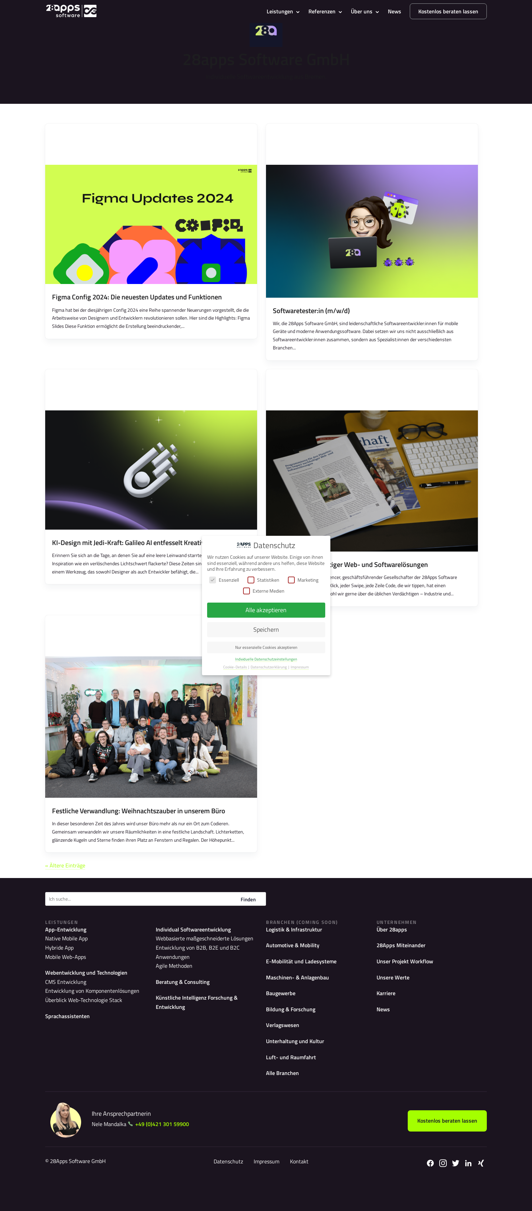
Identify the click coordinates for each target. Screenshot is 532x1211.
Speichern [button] (266, 629)
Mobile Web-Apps (62, 979)
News (394, 11)
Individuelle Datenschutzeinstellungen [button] (266, 659)
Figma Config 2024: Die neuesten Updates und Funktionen (137, 303)
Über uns (361, 11)
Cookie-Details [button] (235, 667)
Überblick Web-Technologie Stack (78, 1021)
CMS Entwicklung (63, 1004)
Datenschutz (227, 1191)
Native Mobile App (63, 961)
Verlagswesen (284, 1051)
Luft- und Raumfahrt (293, 1085)
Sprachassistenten (69, 1037)
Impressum (266, 1191)
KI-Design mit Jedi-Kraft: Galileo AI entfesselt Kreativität (133, 556)
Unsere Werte (395, 1001)
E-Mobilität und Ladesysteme (304, 985)
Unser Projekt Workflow (409, 985)
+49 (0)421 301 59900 (167, 1153)
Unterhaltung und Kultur (298, 1068)
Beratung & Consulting (185, 994)
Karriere (387, 1018)
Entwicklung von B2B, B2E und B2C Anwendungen (207, 970)
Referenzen (321, 11)
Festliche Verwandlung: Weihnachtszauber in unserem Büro (138, 831)
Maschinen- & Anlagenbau (301, 1001)
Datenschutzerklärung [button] (269, 667)
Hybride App (57, 970)
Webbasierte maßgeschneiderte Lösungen (198, 961)
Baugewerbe (282, 1018)
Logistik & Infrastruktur (297, 951)
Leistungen (280, 11)
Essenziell (224, 580)
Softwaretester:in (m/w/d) (311, 317)
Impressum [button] (300, 667)
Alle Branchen (284, 1102)
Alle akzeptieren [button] (266, 610)
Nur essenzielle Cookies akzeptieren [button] (266, 647)
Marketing (303, 580)
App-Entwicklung (68, 951)
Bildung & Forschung (293, 1035)
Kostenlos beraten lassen (448, 11)
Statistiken (263, 580)
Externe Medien (263, 591)
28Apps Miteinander (403, 968)
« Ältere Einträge (68, 887)
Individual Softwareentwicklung (198, 951)
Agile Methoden (171, 979)
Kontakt (298, 1191)
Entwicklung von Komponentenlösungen (86, 1013)
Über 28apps (393, 951)
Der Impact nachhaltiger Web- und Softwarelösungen (350, 578)
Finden (248, 922)
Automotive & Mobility (296, 968)
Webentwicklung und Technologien (91, 994)
